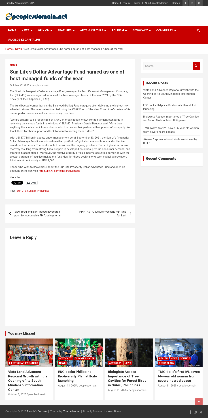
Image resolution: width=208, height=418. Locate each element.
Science (185, 358)
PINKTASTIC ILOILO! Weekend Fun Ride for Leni (102, 213)
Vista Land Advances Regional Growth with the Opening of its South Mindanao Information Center (171, 93)
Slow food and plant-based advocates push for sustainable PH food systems (37, 213)
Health (163, 358)
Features (65, 30)
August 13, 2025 (67, 385)
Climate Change (84, 358)
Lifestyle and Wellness (23, 363)
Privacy (126, 3)
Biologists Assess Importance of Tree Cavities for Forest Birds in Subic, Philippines (127, 378)
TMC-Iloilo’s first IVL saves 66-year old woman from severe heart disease (179, 376)
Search (196, 66)
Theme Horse (71, 411)
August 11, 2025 (117, 390)
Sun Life (21, 190)
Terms (137, 3)
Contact (176, 3)
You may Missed (21, 333)
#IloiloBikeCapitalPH (24, 39)
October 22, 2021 (19, 85)
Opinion (43, 30)
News (25, 30)
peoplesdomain (40, 85)
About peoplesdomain (156, 3)
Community (164, 30)
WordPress (114, 411)
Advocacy (140, 30)
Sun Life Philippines (38, 190)
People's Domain (37, 411)
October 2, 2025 (17, 394)
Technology (166, 363)
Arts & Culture (91, 30)
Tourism (118, 30)
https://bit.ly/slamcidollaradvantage (59, 170)
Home (115, 3)
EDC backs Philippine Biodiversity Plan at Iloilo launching (77, 376)
